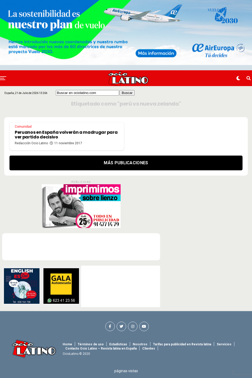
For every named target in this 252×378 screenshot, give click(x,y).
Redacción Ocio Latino (31, 143)
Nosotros (140, 344)
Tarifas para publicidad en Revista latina (182, 344)
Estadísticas (118, 344)
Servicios (224, 344)
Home (67, 344)
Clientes (148, 348)
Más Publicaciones (126, 162)
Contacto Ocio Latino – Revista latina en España (101, 348)
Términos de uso (91, 344)
